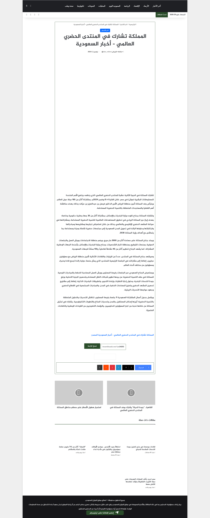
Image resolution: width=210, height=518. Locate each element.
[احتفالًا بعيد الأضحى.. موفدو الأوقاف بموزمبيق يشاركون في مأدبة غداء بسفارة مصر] (105, 435)
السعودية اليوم (114, 6)
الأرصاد (146, 6)
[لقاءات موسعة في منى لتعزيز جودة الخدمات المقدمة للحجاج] (139, 435)
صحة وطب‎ (69, 6)
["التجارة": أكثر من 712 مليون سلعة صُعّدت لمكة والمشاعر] (70, 435)
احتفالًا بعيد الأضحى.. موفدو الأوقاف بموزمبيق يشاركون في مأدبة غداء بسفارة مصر (106, 449)
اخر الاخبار (123, 24)
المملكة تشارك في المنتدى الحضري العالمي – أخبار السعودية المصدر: (122, 335)
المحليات (101, 6)
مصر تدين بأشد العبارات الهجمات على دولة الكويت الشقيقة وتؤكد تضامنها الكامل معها (140, 482)
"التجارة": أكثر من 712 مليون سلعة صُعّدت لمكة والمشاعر (72, 448)
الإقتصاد (137, 6)
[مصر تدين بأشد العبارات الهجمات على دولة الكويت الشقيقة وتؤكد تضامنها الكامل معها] (139, 468)
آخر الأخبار (157, 6)
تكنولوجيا (80, 6)
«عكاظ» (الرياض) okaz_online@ (112, 51)
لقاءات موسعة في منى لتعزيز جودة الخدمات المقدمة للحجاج (141, 448)
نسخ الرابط (92, 346)
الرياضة (127, 6)
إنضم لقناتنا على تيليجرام (104, 513)
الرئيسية (133, 24)
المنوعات (91, 6)
